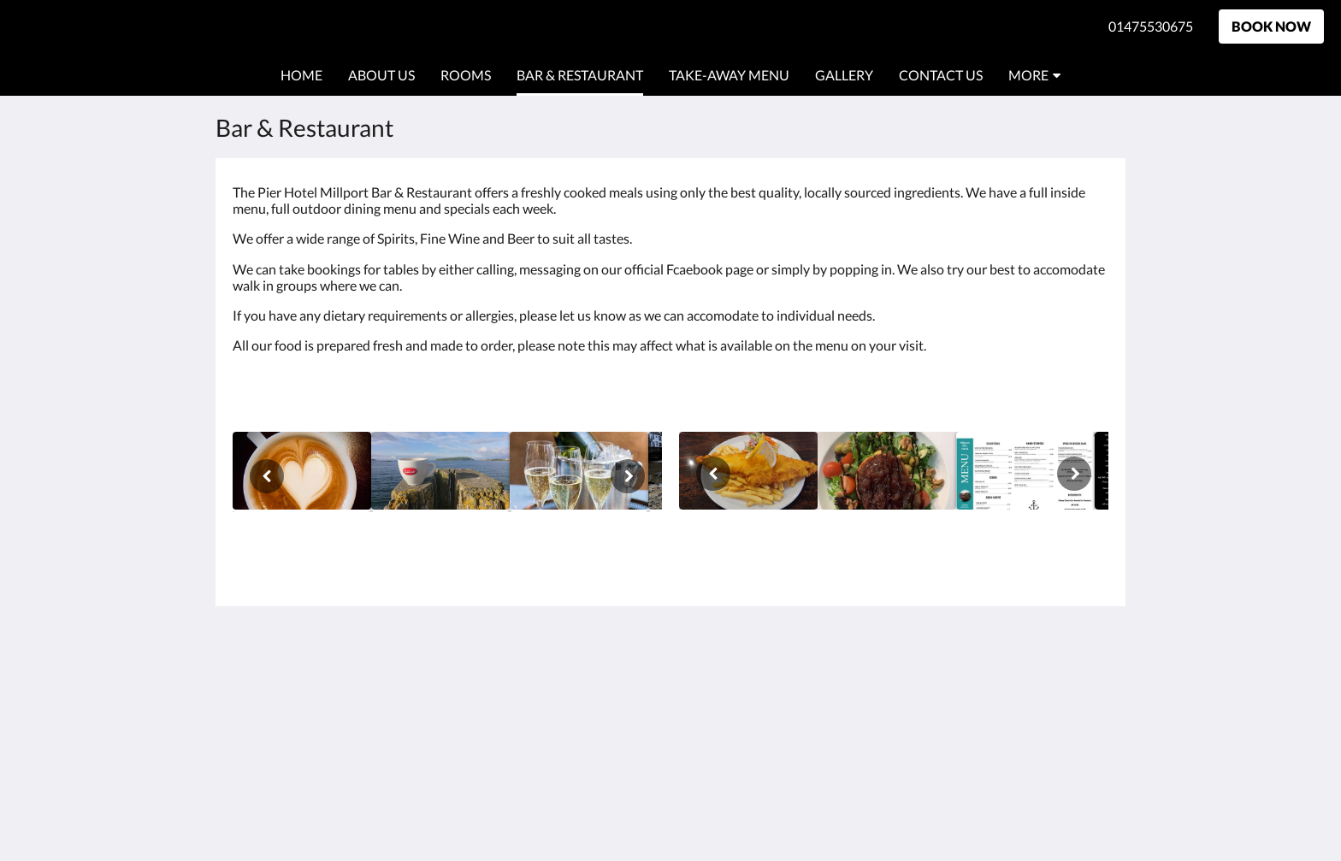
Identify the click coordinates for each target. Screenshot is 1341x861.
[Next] (628, 476)
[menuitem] (301, 75)
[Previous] (267, 476)
